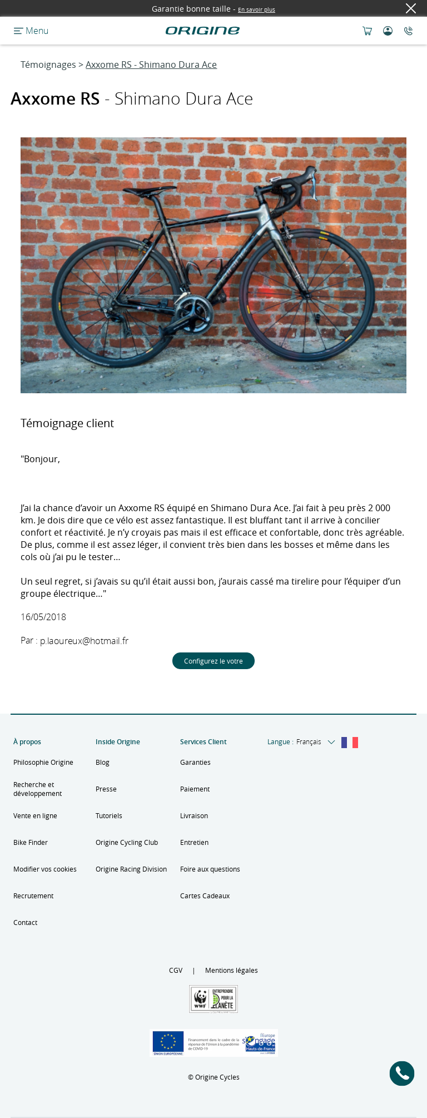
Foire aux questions (210, 868)
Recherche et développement (37, 789)
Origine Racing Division (131, 868)
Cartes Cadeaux (205, 895)
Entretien (194, 842)
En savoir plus (256, 9)
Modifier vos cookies (45, 868)
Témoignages (48, 64)
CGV (175, 970)
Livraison (194, 815)
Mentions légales (231, 970)
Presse (106, 788)
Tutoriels (109, 815)
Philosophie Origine (43, 762)
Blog (103, 762)
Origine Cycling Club (127, 842)
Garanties (195, 762)
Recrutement (33, 895)
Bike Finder (30, 842)
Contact (25, 922)
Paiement (195, 788)
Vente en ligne (35, 815)
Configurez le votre (213, 660)
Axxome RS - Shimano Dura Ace (151, 64)
